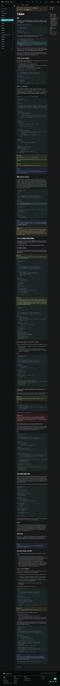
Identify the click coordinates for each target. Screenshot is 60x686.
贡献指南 (3, 39)
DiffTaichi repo (21, 536)
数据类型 (3, 15)
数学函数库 (3, 37)
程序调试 (3, 30)
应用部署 (3, 32)
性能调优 (3, 28)
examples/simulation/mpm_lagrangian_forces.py (28, 170)
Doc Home (28, 1)
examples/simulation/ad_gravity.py (26, 96)
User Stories (6, 681)
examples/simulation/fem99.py (23, 171)
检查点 (51, 29)
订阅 (55, 678)
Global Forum (16, 678)
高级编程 (3, 23)
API (32, 1)
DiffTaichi (50, 30)
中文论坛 (15, 680)
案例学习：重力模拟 (53, 15)
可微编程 (3, 21)
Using (52, 14)
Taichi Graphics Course (8, 683)
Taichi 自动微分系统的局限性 (53, 18)
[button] (57, 1)
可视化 (3, 25)
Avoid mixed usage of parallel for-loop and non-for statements (53, 23)
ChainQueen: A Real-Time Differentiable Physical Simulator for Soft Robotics (32, 663)
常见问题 (3, 46)
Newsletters (6, 680)
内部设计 (3, 43)
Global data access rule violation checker (54, 21)
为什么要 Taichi (4, 8)
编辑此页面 (19, 667)
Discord (15, 681)
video (32, 545)
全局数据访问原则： (53, 19)
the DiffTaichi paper (25, 545)
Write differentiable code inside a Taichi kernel (53, 25)
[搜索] (7, 6)
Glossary (3, 48)
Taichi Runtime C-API (5, 34)
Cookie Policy (27, 678)
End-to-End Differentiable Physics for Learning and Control (29, 661)
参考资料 (3, 41)
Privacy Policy (27, 680)
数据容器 (3, 17)
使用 (52, 16)
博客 (4, 678)
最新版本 (27, 9)
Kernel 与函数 (4, 13)
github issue (36, 419)
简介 (50, 12)
